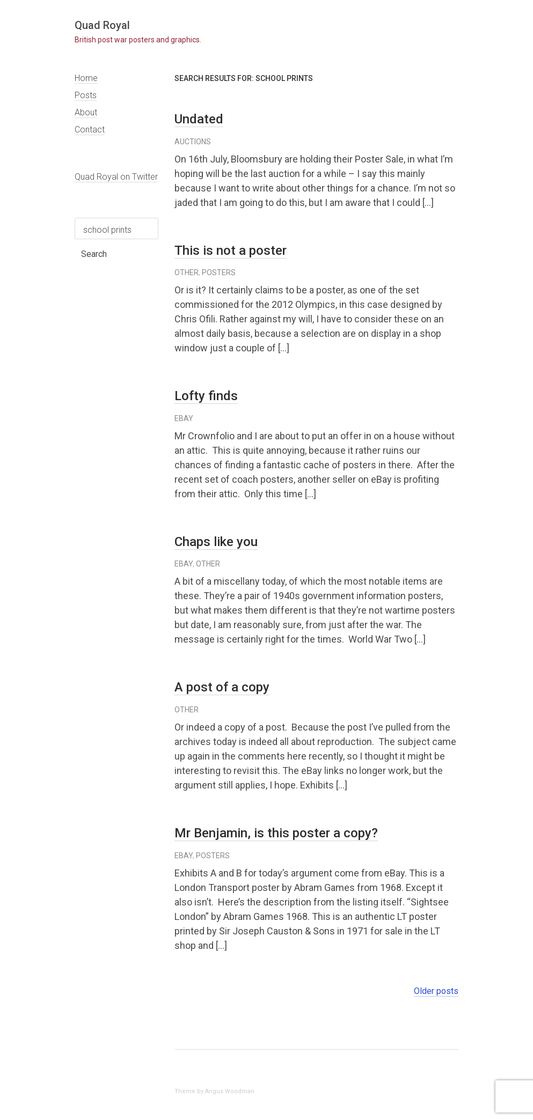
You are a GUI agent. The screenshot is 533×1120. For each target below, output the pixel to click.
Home (86, 78)
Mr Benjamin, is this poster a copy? (276, 833)
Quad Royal (102, 25)
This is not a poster (230, 250)
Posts (86, 95)
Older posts (436, 991)
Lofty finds (206, 395)
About (86, 112)
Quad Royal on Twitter (116, 177)
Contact (90, 129)
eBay (183, 418)
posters (219, 272)
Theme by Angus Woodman (214, 1091)
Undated (198, 119)
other (186, 272)
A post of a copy (221, 687)
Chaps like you (216, 541)
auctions (192, 141)
